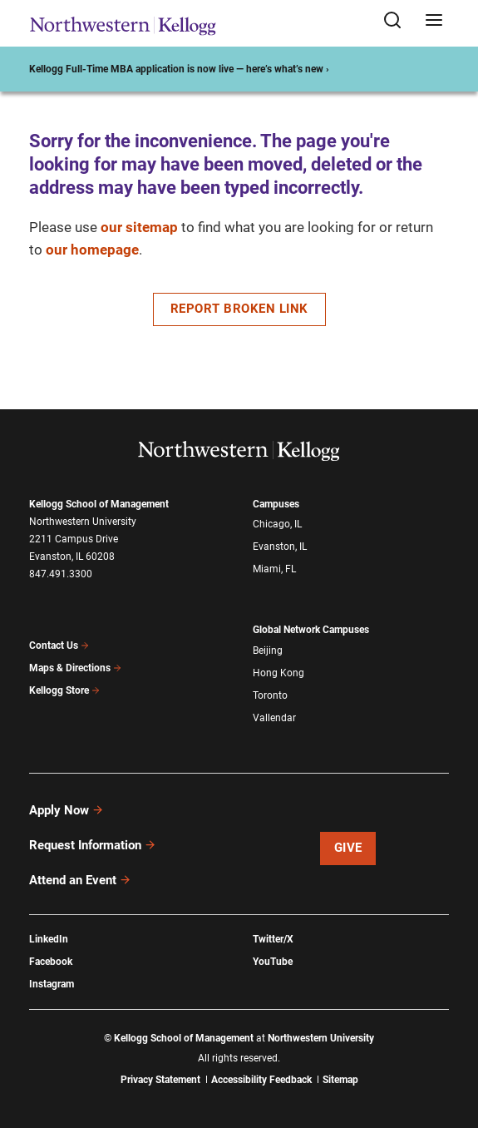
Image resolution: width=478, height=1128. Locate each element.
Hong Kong (278, 673)
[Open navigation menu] (434, 21)
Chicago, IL (277, 524)
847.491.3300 (60, 574)
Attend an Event (80, 880)
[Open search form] (398, 21)
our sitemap (139, 227)
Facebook (50, 961)
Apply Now (66, 810)
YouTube (273, 961)
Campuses (276, 504)
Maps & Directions (75, 668)
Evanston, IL (280, 546)
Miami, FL (274, 569)
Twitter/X (273, 939)
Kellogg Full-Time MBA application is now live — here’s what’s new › (179, 69)
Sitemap (340, 1080)
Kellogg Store (65, 690)
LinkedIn (48, 939)
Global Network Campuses (311, 630)
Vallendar (274, 718)
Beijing (268, 650)
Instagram (51, 984)
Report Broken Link (239, 308)
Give (348, 847)
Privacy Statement (160, 1080)
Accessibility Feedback (261, 1080)
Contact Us (59, 645)
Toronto (270, 695)
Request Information (92, 845)
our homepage (92, 249)
